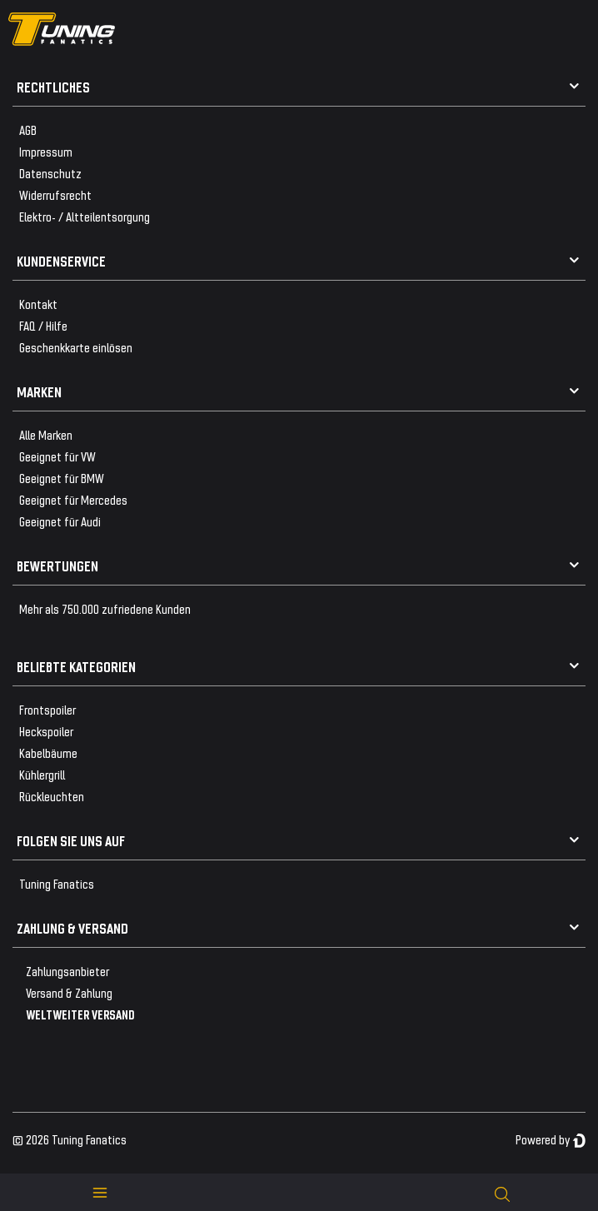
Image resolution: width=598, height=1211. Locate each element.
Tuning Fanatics (56, 883)
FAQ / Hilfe (43, 325)
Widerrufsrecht (55, 194)
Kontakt (38, 303)
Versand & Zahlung (69, 992)
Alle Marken (45, 434)
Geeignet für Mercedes (73, 499)
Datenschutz (50, 173)
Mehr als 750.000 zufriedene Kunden (105, 608)
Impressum (45, 151)
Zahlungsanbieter (67, 971)
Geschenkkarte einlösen (75, 347)
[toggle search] (502, 1192)
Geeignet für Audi (60, 521)
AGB (28, 129)
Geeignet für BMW (61, 478)
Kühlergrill (42, 774)
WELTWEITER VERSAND (80, 1014)
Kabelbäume (48, 752)
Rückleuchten (51, 796)
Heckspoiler (46, 731)
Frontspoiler (47, 709)
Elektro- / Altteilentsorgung (84, 216)
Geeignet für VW (57, 456)
